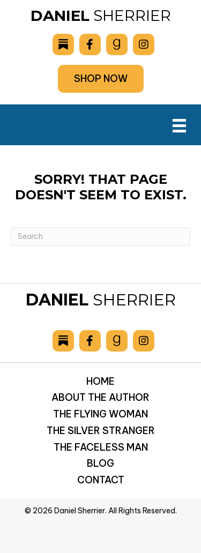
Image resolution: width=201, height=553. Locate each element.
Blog (100, 463)
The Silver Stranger (101, 430)
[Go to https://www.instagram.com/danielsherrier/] (143, 44)
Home (100, 381)
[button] (101, 79)
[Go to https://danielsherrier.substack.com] (63, 44)
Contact (100, 480)
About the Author (100, 397)
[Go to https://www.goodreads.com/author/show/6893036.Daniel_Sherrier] (117, 44)
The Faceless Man (101, 447)
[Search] (100, 236)
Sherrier (101, 15)
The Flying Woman (100, 414)
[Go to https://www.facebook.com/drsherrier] (90, 44)
